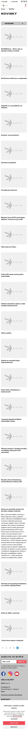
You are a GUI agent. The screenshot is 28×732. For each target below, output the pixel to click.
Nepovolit (14, 727)
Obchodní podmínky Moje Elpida (11, 695)
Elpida (3, 9)
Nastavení (14, 719)
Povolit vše (14, 723)
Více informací (17, 716)
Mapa (3, 691)
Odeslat (21, 662)
